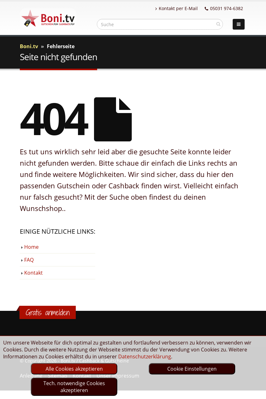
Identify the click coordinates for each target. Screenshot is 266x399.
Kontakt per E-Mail (176, 8)
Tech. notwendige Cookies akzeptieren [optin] (74, 387)
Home (31, 246)
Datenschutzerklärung (144, 356)
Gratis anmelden (47, 312)
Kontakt (33, 272)
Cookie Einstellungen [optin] (192, 368)
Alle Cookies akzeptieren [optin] (74, 368)
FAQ (29, 259)
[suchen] (218, 24)
